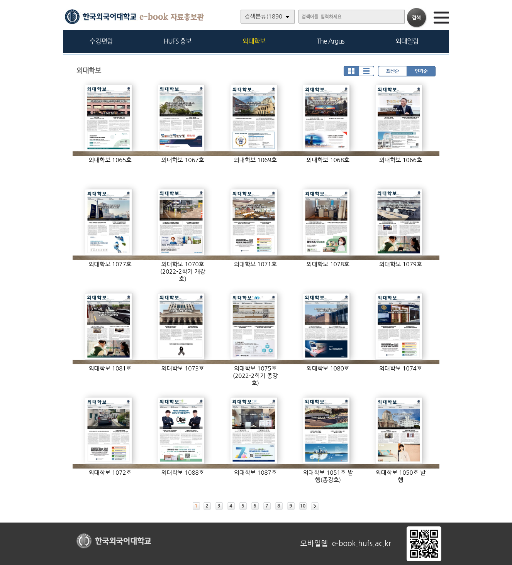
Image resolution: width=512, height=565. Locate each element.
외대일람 (407, 41)
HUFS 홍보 (178, 41)
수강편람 (101, 41)
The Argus (330, 41)
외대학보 (254, 41)
